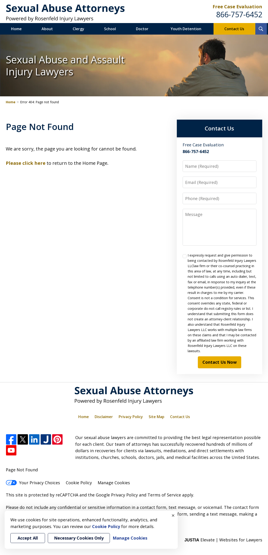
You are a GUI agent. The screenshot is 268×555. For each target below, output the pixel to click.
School (110, 28)
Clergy (78, 28)
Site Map (156, 416)
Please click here (25, 163)
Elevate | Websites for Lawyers (223, 540)
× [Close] (173, 515)
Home (16, 28)
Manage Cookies (114, 482)
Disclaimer (104, 416)
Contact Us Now (219, 362)
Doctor (142, 28)
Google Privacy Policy (117, 495)
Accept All (28, 538)
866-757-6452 (239, 14)
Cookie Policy (79, 482)
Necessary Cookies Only (79, 538)
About (47, 28)
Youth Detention (186, 28)
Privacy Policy (131, 416)
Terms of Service (164, 495)
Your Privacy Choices (33, 482)
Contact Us (234, 28)
